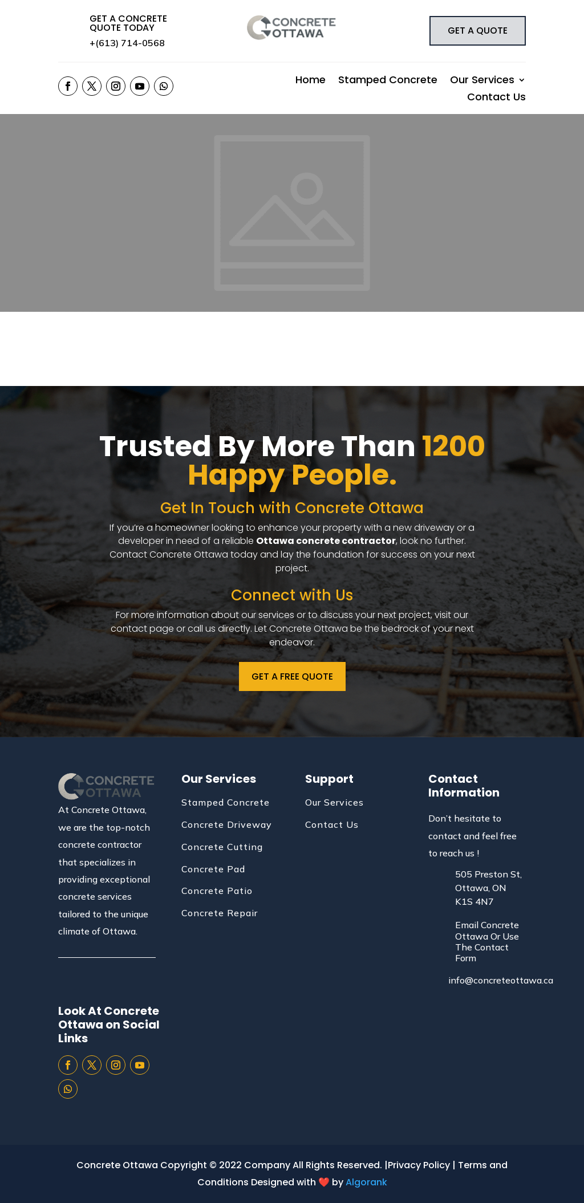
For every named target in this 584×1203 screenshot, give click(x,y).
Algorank (366, 1182)
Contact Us (496, 98)
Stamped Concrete (387, 81)
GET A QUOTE (478, 30)
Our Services (482, 81)
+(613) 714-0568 (127, 42)
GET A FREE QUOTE (292, 676)
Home (310, 81)
